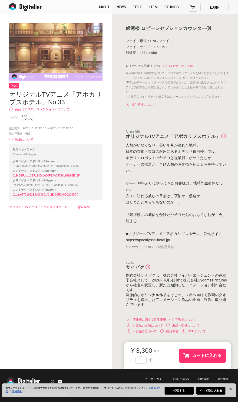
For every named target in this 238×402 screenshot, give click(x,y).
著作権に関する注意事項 (146, 319)
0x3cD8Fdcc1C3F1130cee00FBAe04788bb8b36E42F (46, 175)
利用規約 (203, 379)
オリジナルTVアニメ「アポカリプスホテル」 (40, 207)
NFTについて (193, 331)
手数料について (182, 319)
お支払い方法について (145, 325)
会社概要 (223, 379)
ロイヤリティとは (178, 66)
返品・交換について (182, 325)
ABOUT (104, 7)
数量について (21, 139)
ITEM (153, 7)
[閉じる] (230, 390)
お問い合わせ (181, 379)
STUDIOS (172, 7)
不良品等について (142, 331)
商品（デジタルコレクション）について (39, 109)
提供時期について (141, 104)
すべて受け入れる (211, 391)
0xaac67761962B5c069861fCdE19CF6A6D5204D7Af (46, 194)
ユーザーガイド (155, 379)
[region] (119, 391)
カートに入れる (206, 355)
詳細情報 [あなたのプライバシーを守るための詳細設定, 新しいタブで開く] (17, 392)
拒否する (179, 391)
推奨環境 (169, 331)
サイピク (135, 267)
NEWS (121, 7)
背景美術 (84, 207)
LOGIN (214, 7)
